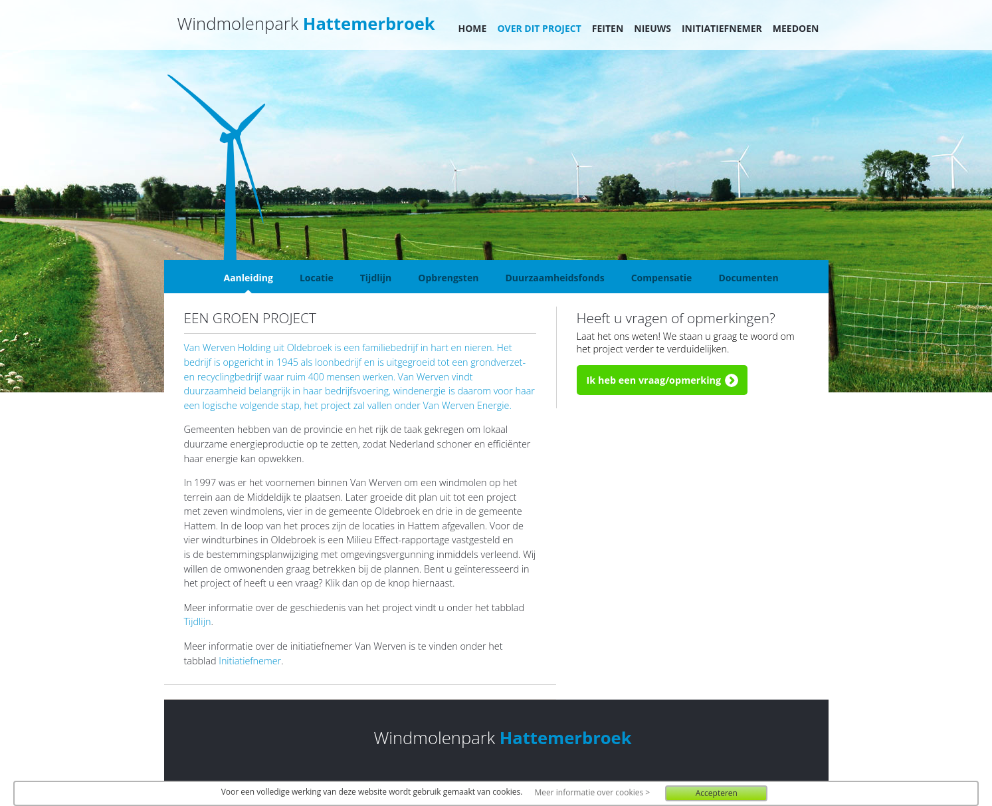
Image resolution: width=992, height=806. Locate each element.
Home (472, 28)
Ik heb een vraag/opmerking (654, 380)
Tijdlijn (376, 277)
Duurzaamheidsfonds (554, 277)
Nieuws (652, 28)
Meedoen (796, 28)
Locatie (317, 277)
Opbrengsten (448, 277)
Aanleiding (248, 277)
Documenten (748, 277)
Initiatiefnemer (722, 28)
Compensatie (661, 277)
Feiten (608, 28)
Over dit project (539, 28)
